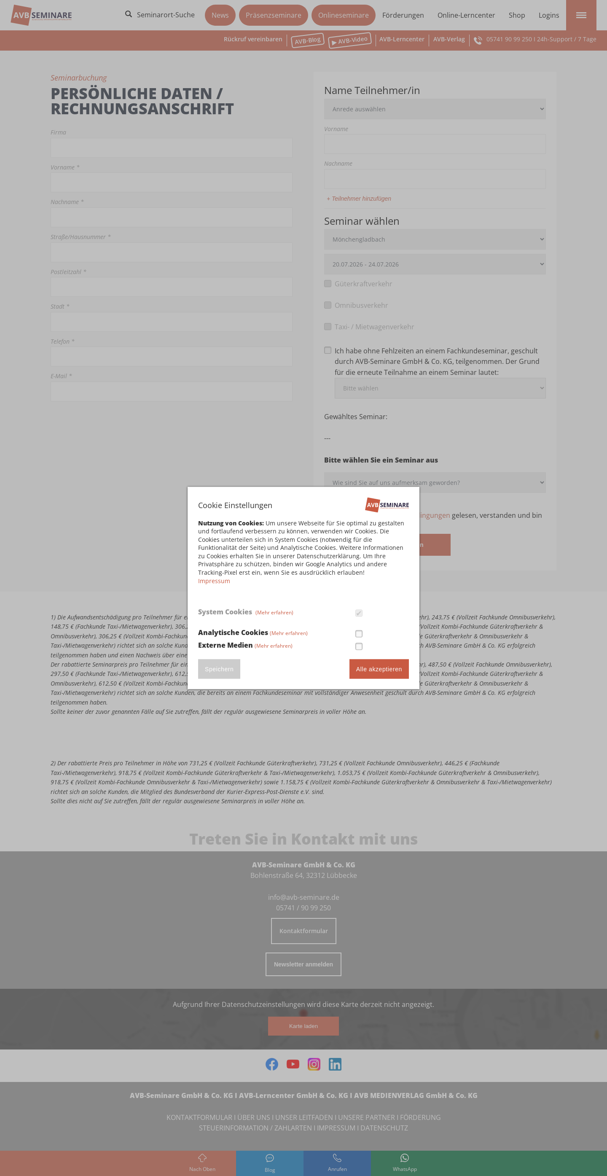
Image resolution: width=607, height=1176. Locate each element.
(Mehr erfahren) (274, 612)
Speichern (219, 669)
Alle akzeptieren (379, 669)
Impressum (214, 580)
